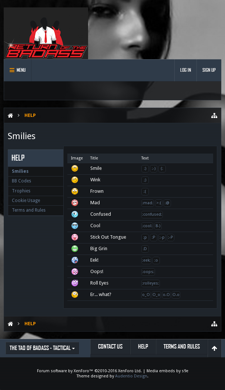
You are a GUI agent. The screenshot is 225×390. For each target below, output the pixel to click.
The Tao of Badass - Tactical (40, 348)
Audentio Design (131, 376)
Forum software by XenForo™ (89, 371)
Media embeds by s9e (167, 371)
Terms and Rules (29, 210)
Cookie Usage (26, 200)
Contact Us (110, 346)
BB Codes (21, 181)
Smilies (20, 171)
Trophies (21, 191)
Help (143, 346)
